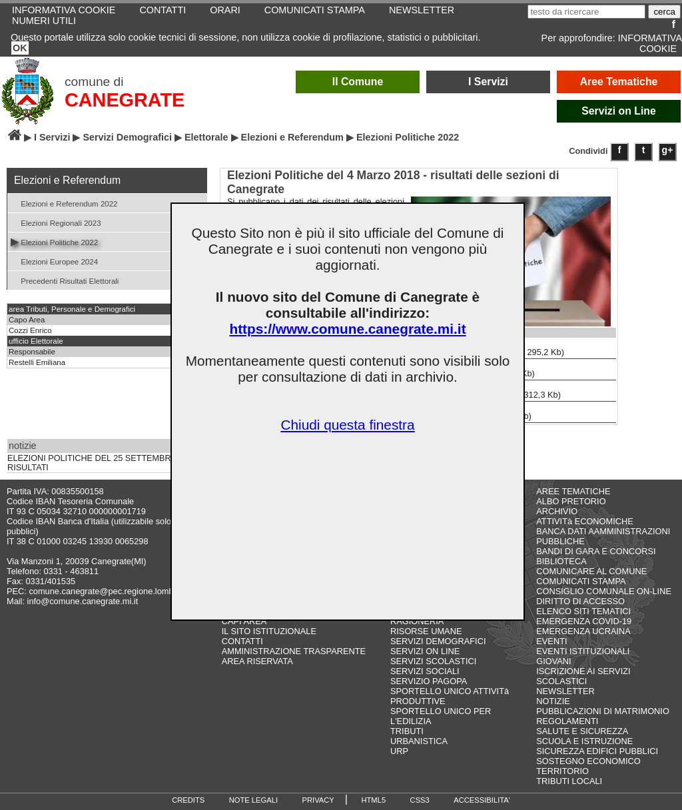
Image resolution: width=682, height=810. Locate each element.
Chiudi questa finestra (347, 424)
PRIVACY (318, 800)
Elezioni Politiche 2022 (54, 241)
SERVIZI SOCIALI (425, 671)
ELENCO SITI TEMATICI (583, 611)
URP (399, 751)
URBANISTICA (419, 741)
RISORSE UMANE (426, 631)
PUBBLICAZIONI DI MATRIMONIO (602, 711)
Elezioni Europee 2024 (54, 260)
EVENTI (551, 641)
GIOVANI (553, 661)
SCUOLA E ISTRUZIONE (584, 741)
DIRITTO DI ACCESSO (580, 601)
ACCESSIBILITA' (482, 800)
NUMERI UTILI (44, 20)
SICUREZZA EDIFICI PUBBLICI (597, 751)
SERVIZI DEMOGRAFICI (438, 641)
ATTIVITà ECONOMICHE (584, 521)
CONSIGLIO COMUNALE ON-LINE (603, 591)
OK (20, 48)
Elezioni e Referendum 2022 (64, 202)
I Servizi (488, 81)
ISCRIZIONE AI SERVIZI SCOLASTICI (583, 676)
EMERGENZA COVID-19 (583, 621)
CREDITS (188, 800)
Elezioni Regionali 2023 (56, 222)
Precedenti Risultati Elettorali (65, 280)
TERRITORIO (562, 771)
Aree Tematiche (619, 81)
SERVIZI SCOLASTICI (433, 661)
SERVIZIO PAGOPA (428, 681)
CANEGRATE (124, 100)
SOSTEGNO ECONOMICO (588, 761)
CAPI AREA (244, 621)
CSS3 (420, 800)
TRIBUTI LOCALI (569, 781)
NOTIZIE (552, 701)
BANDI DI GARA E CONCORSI (595, 551)
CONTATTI (242, 641)
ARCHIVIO (556, 511)
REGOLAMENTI (567, 721)
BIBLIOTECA (561, 561)
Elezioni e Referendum (292, 137)
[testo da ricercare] (586, 12)
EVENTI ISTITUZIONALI (582, 651)
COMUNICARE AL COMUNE (591, 571)
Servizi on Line (618, 111)
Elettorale (206, 137)
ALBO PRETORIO (570, 501)
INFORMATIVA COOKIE (650, 43)
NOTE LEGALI (253, 800)
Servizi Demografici (127, 137)
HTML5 (373, 800)
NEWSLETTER (565, 691)
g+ (667, 150)
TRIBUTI (407, 731)
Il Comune (358, 81)
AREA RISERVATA (257, 661)
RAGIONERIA (417, 621)
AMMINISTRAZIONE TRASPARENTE (294, 651)
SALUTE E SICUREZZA (582, 731)
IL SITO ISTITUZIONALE (269, 631)
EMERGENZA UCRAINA (583, 631)
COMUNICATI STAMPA (580, 581)
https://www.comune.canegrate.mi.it (347, 328)
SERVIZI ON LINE (425, 651)
